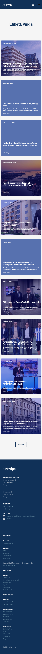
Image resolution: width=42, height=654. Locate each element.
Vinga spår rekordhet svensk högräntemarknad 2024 (15, 382)
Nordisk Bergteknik (9, 565)
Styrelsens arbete (8, 614)
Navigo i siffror (7, 629)
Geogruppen (7, 555)
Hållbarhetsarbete (8, 590)
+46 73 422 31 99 (8, 506)
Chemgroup (6, 558)
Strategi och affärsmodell (11, 580)
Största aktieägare (9, 634)
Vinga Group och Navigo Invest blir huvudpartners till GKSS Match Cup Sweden (18, 264)
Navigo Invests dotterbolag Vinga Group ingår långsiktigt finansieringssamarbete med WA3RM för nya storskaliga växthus (20, 145)
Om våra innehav (8, 543)
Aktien (5, 631)
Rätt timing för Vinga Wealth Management (21, 302)
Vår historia (6, 587)
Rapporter (6, 639)
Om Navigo (6, 577)
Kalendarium (7, 636)
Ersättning (6, 621)
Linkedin (7, 518)
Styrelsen (6, 585)
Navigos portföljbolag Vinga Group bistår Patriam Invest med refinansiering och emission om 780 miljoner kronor (20, 66)
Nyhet (4, 73)
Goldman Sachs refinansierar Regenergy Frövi (20, 104)
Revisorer (6, 617)
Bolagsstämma (7, 612)
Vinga (8, 73)
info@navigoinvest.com (10, 509)
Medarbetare (7, 582)
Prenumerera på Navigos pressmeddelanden (19, 516)
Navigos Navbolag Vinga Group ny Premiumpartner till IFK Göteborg (17, 343)
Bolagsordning (7, 619)
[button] (29, 4)
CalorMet (6, 553)
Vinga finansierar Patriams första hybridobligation (17, 223)
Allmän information (9, 602)
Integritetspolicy (8, 604)
